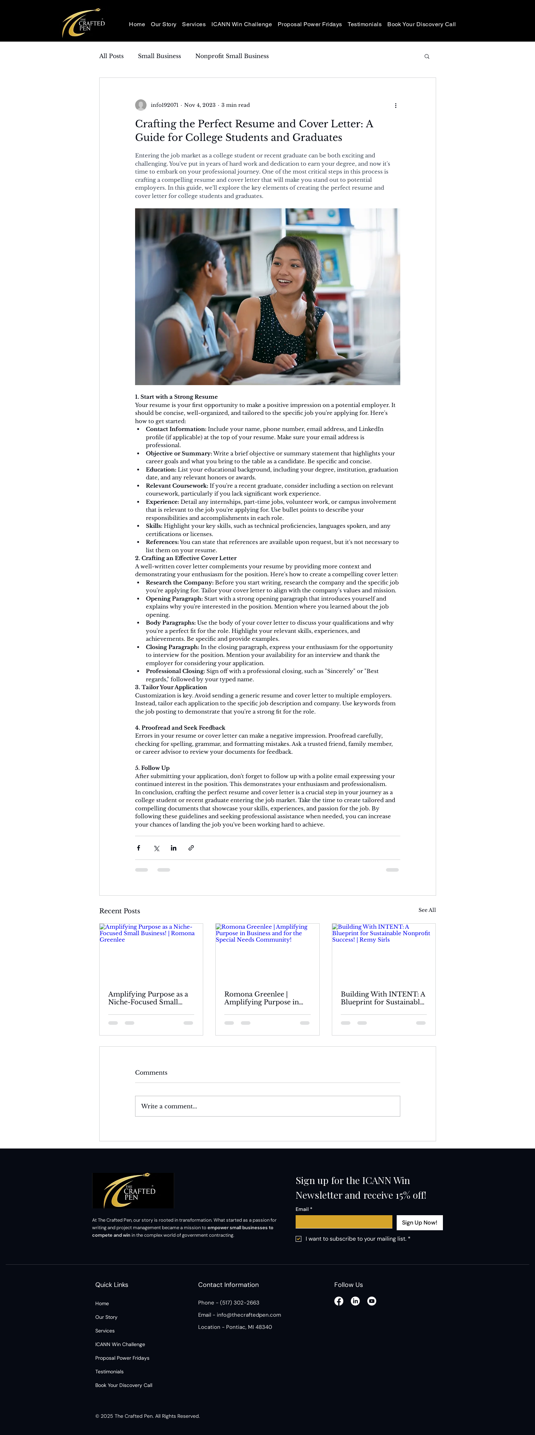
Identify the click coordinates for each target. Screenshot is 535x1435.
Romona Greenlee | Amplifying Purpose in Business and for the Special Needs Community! (261, 998)
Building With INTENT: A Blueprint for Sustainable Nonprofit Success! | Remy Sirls (383, 998)
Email (304, 1209)
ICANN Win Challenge (120, 1344)
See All (427, 910)
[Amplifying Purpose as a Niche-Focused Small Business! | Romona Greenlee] (151, 953)
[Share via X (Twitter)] (156, 847)
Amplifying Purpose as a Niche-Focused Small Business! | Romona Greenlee (148, 998)
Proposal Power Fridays (122, 1358)
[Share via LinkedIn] (173, 847)
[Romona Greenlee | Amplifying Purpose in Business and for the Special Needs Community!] (267, 953)
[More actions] (396, 105)
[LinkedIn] (355, 1301)
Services (105, 1330)
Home (102, 1303)
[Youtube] (371, 1301)
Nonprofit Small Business (232, 56)
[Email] (342, 1221)
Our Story (106, 1317)
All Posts (111, 56)
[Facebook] (338, 1301)
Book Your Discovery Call (123, 1385)
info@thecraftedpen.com (249, 1314)
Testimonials (109, 1371)
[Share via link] (191, 847)
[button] (427, 56)
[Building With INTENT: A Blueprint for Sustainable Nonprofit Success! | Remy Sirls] (384, 953)
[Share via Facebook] (138, 847)
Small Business (159, 56)
